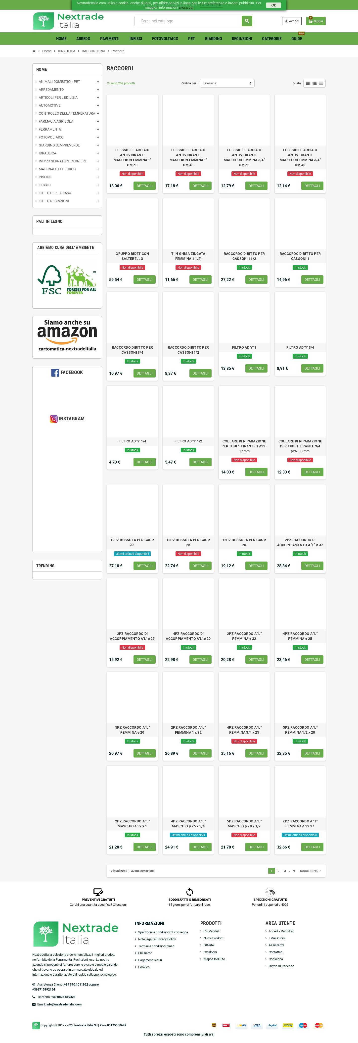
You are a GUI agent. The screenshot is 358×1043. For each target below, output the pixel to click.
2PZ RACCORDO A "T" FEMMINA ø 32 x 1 (300, 823)
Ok (273, 5)
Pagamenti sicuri (150, 960)
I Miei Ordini (277, 938)
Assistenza (276, 945)
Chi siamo (145, 953)
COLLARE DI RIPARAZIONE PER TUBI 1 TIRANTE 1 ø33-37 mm (244, 446)
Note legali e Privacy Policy (157, 939)
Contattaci (276, 952)
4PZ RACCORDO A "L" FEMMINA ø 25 (300, 636)
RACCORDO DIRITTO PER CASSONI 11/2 (244, 256)
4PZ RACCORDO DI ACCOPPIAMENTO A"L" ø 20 (188, 636)
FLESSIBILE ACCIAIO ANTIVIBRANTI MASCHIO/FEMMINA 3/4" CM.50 (244, 157)
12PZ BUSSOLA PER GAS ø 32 (132, 542)
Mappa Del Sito (214, 959)
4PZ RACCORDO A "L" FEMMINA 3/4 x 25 (244, 729)
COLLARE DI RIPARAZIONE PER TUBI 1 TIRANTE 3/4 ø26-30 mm (300, 446)
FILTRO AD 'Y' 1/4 (132, 441)
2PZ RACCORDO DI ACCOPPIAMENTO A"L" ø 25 (132, 636)
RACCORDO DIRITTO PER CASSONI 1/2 (188, 349)
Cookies (144, 967)
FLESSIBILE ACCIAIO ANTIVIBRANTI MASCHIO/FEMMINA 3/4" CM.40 (300, 157)
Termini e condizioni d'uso (156, 946)
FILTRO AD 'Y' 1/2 (188, 441)
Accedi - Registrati (281, 931)
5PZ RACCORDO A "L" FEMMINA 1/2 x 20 (300, 729)
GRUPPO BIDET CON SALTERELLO (132, 256)
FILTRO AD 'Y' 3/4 (300, 347)
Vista (297, 83)
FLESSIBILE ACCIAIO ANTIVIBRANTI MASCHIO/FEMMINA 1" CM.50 (132, 157)
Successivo (311, 871)
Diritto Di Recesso (281, 966)
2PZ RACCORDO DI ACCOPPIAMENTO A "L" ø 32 (300, 542)
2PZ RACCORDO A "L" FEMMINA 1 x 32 (188, 729)
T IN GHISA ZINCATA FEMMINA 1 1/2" (188, 256)
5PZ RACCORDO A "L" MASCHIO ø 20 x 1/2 (244, 823)
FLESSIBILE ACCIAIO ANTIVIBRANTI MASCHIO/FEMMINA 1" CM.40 (188, 157)
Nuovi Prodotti (213, 938)
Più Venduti (212, 931)
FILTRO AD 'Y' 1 (244, 347)
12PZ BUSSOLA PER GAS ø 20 (244, 542)
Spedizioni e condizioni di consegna (163, 932)
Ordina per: (189, 83)
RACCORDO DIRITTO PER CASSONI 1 (300, 256)
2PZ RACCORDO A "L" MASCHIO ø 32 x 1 (132, 823)
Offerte (209, 945)
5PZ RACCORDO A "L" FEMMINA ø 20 (132, 729)
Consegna (276, 959)
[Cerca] (193, 21)
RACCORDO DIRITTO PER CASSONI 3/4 (132, 349)
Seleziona (209, 83)
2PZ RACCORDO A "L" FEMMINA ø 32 (244, 636)
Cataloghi (210, 952)
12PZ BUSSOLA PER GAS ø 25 (188, 542)
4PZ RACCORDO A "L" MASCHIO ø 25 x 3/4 (188, 823)
